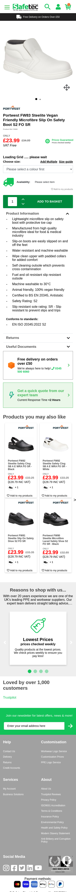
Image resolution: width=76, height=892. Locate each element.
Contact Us (9, 751)
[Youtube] (39, 868)
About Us (46, 788)
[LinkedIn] (31, 868)
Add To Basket (49, 201)
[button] (4, 642)
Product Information (38, 213)
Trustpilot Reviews (51, 794)
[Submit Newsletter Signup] (70, 726)
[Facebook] (15, 868)
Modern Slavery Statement (55, 833)
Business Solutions (13, 794)
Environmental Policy (52, 822)
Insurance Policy (50, 816)
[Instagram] (7, 868)
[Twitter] (23, 868)
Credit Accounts (11, 768)
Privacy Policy (48, 799)
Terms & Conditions (51, 811)
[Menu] (7, 7)
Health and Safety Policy (54, 827)
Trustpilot (9, 697)
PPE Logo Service (51, 762)
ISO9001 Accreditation (53, 805)
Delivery (7, 756)
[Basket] (69, 7)
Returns (38, 338)
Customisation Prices (52, 756)
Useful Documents (38, 347)
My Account (9, 788)
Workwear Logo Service (54, 751)
